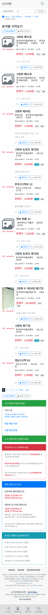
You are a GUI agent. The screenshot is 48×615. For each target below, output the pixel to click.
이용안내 (11, 570)
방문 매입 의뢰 (11, 423)
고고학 (36, 16)
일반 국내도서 (17, 16)
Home (7, 16)
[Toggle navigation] (42, 3)
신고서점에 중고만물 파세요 (17, 438)
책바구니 (25, 67)
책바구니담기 (24, 31)
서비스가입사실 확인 (25, 599)
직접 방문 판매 (11, 430)
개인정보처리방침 (33, 570)
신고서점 (6, 3)
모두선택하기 (9, 31)
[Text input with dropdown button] (27, 11)
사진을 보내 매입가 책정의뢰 (15, 414)
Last (27, 390)
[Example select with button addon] (11, 11)
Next (21, 390)
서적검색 (40, 11)
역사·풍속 (28, 16)
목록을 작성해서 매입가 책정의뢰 (16, 416)
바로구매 (37, 67)
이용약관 (20, 570)
